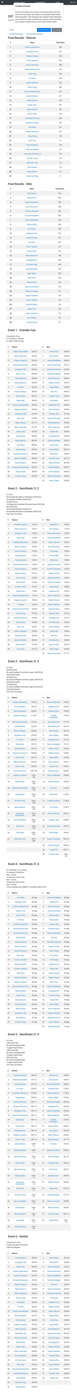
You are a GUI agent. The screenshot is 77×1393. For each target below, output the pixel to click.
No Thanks (57, 30)
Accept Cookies (43, 30)
